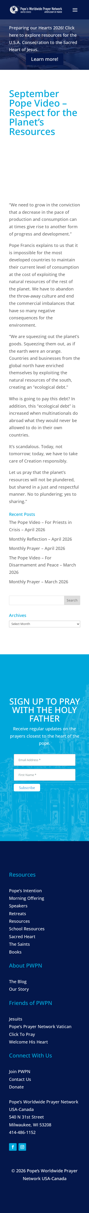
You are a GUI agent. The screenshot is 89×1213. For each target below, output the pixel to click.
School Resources (27, 929)
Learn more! (44, 59)
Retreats (17, 913)
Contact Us (20, 1079)
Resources (19, 921)
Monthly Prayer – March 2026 (38, 581)
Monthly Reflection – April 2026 (40, 539)
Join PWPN (19, 1071)
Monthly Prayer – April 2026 (37, 548)
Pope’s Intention (25, 890)
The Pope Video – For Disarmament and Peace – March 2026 (42, 565)
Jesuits (15, 1019)
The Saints (19, 944)
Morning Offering (26, 898)
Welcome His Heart (28, 1042)
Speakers (18, 906)
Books (15, 952)
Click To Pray (22, 1034)
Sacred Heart (22, 936)
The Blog (18, 981)
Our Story (19, 989)
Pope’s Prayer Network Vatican (40, 1026)
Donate (16, 1087)
